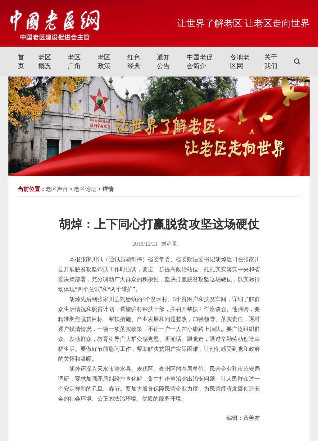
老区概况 (44, 61)
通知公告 (163, 61)
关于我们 (270, 61)
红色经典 (133, 61)
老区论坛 (85, 189)
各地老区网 (240, 61)
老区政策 (104, 61)
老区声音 (57, 189)
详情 (108, 189)
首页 (21, 61)
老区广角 (74, 61)
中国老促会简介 (200, 61)
